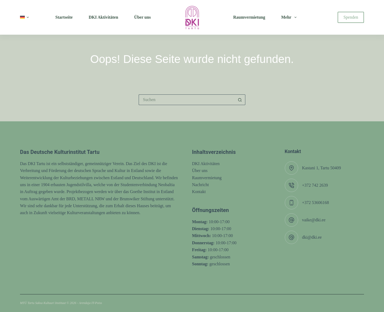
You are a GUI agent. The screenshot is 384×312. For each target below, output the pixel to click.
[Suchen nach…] (187, 99)
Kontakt (199, 191)
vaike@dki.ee (314, 220)
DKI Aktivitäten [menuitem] (103, 17)
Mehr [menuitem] (289, 17)
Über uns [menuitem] (142, 17)
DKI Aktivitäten (206, 163)
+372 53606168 (315, 202)
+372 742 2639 (315, 185)
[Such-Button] (240, 99)
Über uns (199, 170)
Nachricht (200, 184)
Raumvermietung (207, 177)
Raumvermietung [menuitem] (249, 17)
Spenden (350, 17)
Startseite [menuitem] (64, 17)
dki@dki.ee (312, 237)
